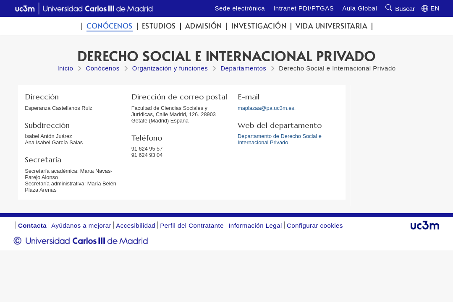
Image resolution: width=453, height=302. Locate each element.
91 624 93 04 (147, 155)
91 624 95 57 (147, 149)
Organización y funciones (170, 68)
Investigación (259, 26)
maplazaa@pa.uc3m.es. (267, 108)
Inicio (65, 68)
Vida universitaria (331, 26)
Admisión (203, 26)
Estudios (159, 26)
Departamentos (243, 68)
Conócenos (109, 26)
